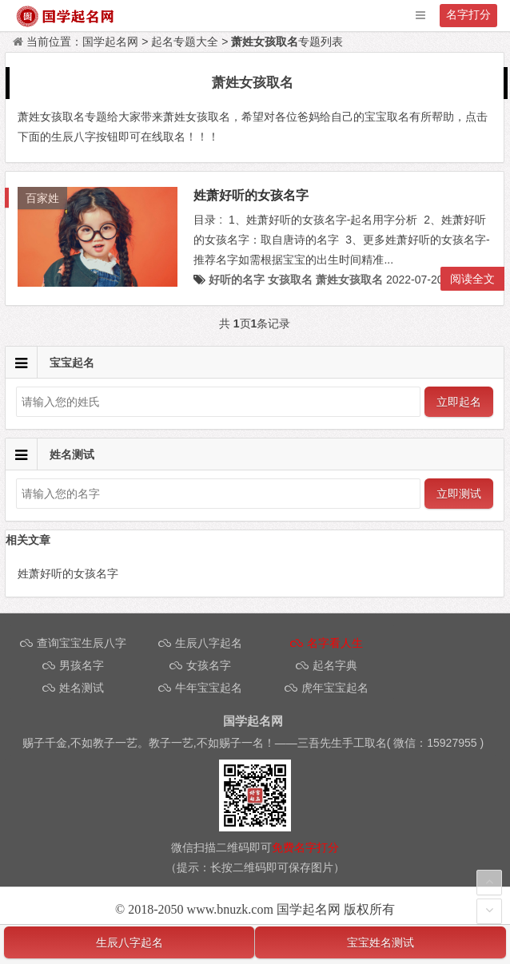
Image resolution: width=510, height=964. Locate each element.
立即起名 (458, 401)
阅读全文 (472, 278)
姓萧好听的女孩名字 (251, 195)
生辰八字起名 (129, 942)
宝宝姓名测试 (380, 942)
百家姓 (42, 198)
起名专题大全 (184, 41)
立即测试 (458, 493)
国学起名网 (110, 41)
